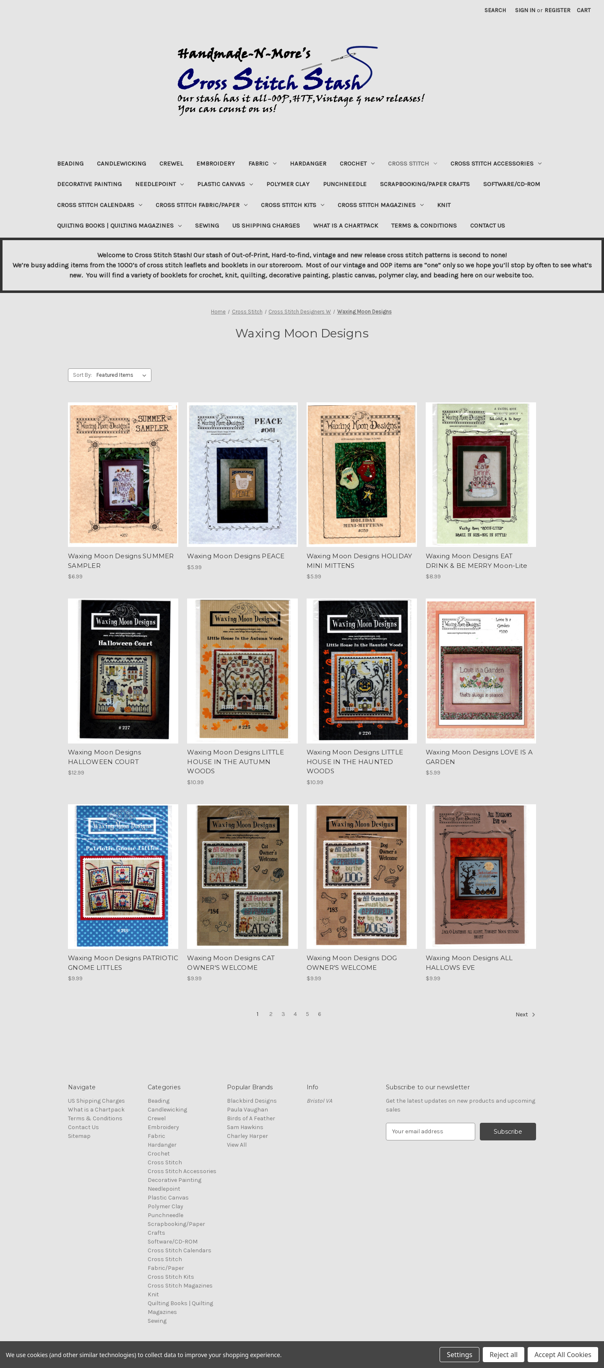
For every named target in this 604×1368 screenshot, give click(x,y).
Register (557, 10)
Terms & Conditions (424, 225)
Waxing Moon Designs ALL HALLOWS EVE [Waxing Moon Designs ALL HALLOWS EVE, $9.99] (469, 963)
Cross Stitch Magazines (381, 205)
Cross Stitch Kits (292, 205)
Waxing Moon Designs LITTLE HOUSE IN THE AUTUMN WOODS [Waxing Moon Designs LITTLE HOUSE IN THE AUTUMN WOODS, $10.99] (235, 761)
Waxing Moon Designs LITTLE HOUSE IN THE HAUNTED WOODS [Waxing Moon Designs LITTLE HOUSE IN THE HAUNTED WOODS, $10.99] (355, 761)
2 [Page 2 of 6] (271, 1014)
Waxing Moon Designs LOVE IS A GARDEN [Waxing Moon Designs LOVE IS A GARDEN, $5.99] (479, 757)
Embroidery (215, 163)
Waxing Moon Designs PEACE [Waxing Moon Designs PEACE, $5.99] (235, 556)
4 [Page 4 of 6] (295, 1014)
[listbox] (123, 375)
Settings (459, 1354)
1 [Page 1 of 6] (257, 1014)
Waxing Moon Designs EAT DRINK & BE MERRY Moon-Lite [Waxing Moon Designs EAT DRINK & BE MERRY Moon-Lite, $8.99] (477, 561)
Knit (443, 205)
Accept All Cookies (562, 1354)
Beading (70, 163)
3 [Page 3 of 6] (283, 1014)
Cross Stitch (412, 163)
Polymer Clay (288, 184)
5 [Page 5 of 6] (307, 1014)
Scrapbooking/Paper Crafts (425, 184)
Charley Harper (247, 1136)
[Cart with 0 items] (583, 10)
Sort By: (82, 375)
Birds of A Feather (251, 1118)
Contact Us (487, 225)
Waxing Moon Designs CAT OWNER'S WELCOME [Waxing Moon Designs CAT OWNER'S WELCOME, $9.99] (231, 963)
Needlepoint (159, 184)
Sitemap (79, 1136)
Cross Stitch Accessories (496, 163)
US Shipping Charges (266, 225)
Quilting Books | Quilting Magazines (119, 225)
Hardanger (308, 163)
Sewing (207, 225)
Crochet (357, 163)
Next (525, 1014)
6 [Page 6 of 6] (319, 1014)
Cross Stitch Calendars (99, 205)
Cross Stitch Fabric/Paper (201, 205)
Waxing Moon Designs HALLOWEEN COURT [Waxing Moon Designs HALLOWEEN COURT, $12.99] (104, 757)
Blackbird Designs (252, 1100)
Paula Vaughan (247, 1109)
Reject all (503, 1354)
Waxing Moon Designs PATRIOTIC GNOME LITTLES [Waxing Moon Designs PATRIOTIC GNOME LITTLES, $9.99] (123, 963)
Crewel (171, 163)
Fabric (262, 163)
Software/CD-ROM (511, 184)
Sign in (525, 10)
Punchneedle (345, 184)
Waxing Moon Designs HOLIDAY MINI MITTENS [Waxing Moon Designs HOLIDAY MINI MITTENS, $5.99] (359, 561)
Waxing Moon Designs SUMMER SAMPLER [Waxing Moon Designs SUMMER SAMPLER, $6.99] (121, 561)
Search (495, 10)
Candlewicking (121, 163)
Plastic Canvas (225, 184)
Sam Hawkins (245, 1127)
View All (237, 1144)
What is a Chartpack (345, 225)
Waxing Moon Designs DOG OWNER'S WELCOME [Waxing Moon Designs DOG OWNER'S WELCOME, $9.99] (352, 963)
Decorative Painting (89, 184)
